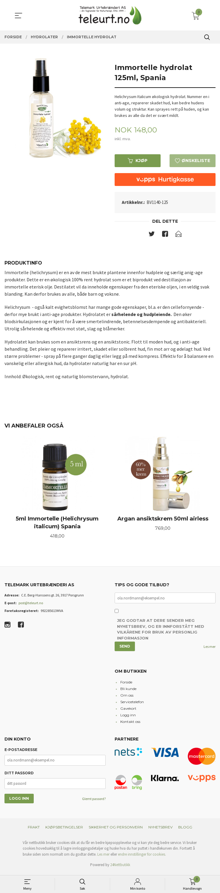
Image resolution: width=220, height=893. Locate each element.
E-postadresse (20, 752)
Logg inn (128, 717)
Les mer (210, 649)
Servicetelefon (132, 704)
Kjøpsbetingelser (64, 829)
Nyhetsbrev (160, 829)
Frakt (34, 829)
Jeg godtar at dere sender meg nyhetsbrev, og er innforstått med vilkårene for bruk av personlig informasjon (160, 632)
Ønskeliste (192, 161)
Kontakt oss (130, 724)
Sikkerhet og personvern (116, 829)
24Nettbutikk (120, 867)
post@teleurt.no (31, 605)
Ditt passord (19, 775)
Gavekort (128, 711)
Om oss (126, 697)
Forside (126, 684)
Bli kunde (128, 691)
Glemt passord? (94, 801)
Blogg (185, 829)
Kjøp (137, 161)
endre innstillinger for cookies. (142, 856)
